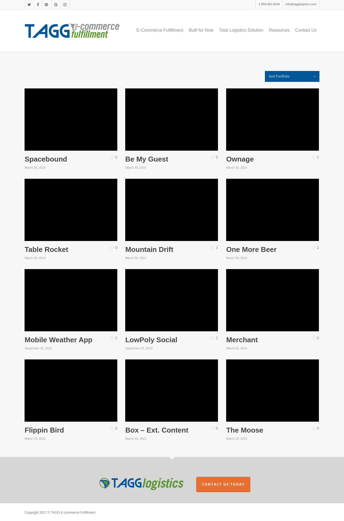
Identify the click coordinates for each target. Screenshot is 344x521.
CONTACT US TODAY (223, 484)
